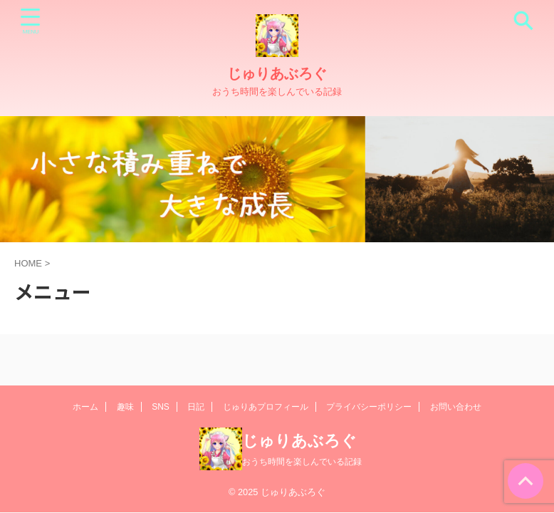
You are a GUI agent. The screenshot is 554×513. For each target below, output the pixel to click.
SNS (160, 407)
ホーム (85, 407)
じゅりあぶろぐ (277, 73)
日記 (195, 407)
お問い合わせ (455, 407)
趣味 (125, 407)
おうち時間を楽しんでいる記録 (302, 462)
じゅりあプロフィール (265, 407)
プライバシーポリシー (369, 407)
